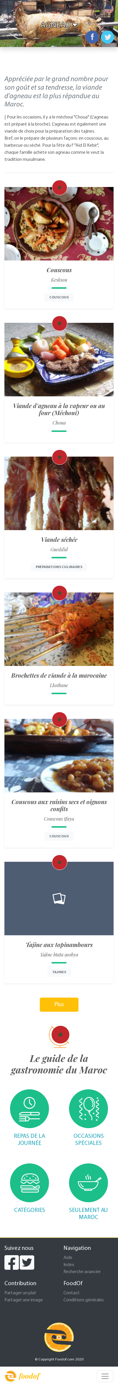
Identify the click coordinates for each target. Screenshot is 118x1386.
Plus (59, 1005)
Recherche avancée (82, 1272)
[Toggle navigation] (105, 1376)
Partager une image (23, 1300)
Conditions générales (83, 1300)
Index (68, 1265)
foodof (22, 1376)
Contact (71, 1293)
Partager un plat (20, 1293)
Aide (67, 1257)
